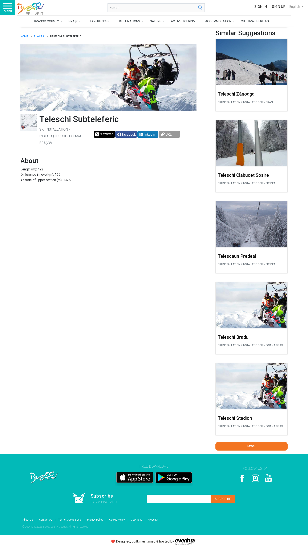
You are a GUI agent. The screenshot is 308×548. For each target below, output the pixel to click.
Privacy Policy (95, 519)
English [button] (295, 7)
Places (39, 36)
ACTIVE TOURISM (183, 21)
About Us (28, 519)
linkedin (147, 134)
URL (166, 134)
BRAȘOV (75, 21)
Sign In (260, 7)
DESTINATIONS (130, 21)
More (251, 446)
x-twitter (104, 134)
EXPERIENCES (100, 21)
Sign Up (279, 7)
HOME (24, 36)
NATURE (156, 21)
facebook (126, 134)
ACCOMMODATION (218, 21)
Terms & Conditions (69, 519)
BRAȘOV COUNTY (47, 21)
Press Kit (153, 519)
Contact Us (45, 519)
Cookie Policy (117, 519)
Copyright (136, 519)
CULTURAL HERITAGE (256, 21)
